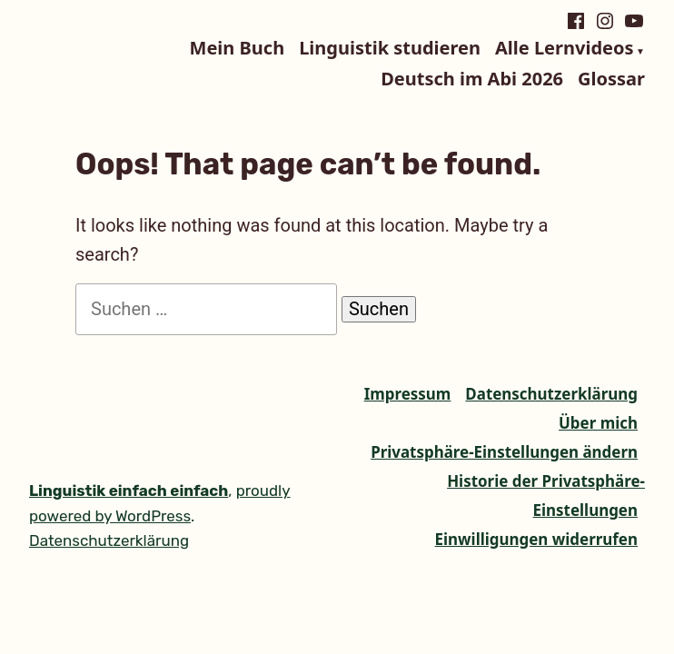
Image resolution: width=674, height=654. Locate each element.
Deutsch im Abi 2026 (472, 78)
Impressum (407, 393)
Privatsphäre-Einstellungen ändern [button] (504, 451)
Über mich (598, 422)
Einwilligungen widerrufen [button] (536, 539)
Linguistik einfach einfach (128, 490)
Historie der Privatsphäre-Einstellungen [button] (546, 495)
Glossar (611, 78)
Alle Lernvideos (564, 49)
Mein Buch (237, 49)
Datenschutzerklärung (551, 393)
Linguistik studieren (390, 49)
